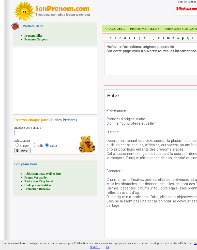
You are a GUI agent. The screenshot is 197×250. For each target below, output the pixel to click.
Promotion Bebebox (37, 189)
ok (107, 247)
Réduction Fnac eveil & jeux (42, 173)
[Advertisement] (52, 81)
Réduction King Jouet (38, 181)
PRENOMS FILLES (144, 29)
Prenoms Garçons (36, 39)
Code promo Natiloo (37, 185)
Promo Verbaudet (36, 177)
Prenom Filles (33, 35)
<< (115, 29)
